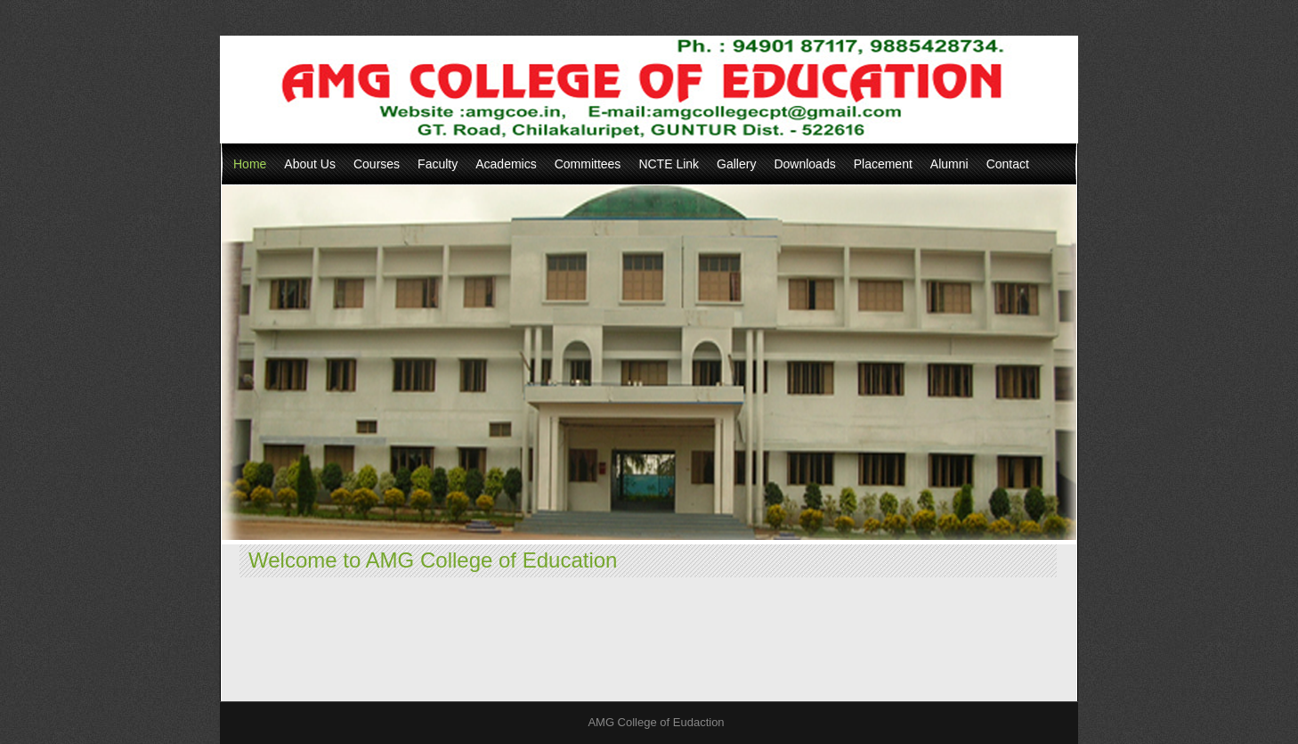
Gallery (736, 164)
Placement (883, 164)
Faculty (438, 164)
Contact (1007, 164)
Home (249, 164)
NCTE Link (668, 164)
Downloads (804, 164)
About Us (310, 164)
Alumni (949, 164)
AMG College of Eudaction (656, 722)
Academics (505, 164)
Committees (588, 164)
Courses (376, 164)
